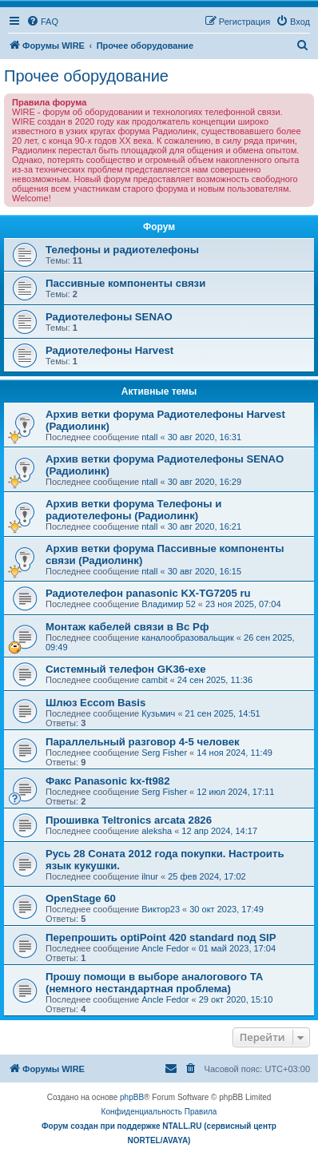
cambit (154, 680)
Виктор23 (160, 909)
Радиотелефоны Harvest (109, 350)
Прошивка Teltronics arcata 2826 (129, 820)
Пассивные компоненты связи (125, 283)
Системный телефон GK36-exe (126, 669)
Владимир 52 (168, 604)
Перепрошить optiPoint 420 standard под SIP (161, 937)
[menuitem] (42, 21)
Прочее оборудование (86, 76)
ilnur (149, 876)
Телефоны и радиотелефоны (122, 250)
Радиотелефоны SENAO (109, 317)
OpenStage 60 (81, 898)
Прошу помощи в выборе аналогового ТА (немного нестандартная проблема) (154, 983)
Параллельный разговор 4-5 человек (143, 742)
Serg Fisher (164, 752)
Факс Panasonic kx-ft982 (108, 781)
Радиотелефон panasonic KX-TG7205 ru (148, 593)
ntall (149, 437)
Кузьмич (158, 713)
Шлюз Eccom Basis (95, 703)
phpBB (132, 1097)
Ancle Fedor (165, 948)
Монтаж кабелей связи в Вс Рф (127, 627)
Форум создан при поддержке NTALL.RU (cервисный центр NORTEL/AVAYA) (159, 1133)
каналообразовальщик (187, 637)
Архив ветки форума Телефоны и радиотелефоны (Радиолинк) (133, 510)
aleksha (156, 831)
